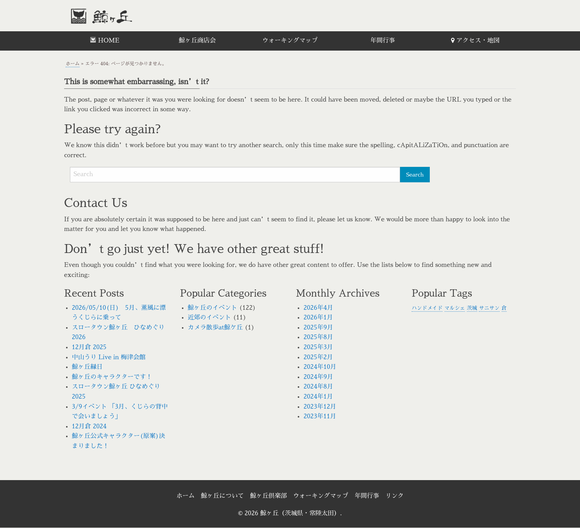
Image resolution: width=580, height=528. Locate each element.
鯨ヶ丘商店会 (197, 40)
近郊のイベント (209, 317)
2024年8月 (318, 387)
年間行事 (382, 40)
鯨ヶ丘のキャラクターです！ (112, 377)
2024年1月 (318, 397)
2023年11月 (320, 416)
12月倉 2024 (89, 426)
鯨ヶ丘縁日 (87, 367)
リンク (395, 496)
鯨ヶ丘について (222, 496)
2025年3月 (318, 347)
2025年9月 (318, 327)
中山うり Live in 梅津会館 (109, 357)
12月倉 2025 (89, 347)
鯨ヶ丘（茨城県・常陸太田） (118, 15)
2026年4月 (318, 308)
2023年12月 (320, 407)
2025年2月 (318, 357)
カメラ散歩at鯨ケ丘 (215, 327)
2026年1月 (318, 317)
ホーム (73, 63)
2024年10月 (320, 367)
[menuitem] (104, 41)
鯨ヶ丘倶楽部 (268, 496)
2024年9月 (318, 377)
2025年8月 (318, 337)
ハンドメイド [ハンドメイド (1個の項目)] (427, 308)
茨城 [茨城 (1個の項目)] (472, 308)
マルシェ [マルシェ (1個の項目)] (454, 308)
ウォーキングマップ (290, 40)
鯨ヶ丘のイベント (212, 308)
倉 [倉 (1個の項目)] (504, 308)
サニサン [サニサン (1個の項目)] (489, 308)
